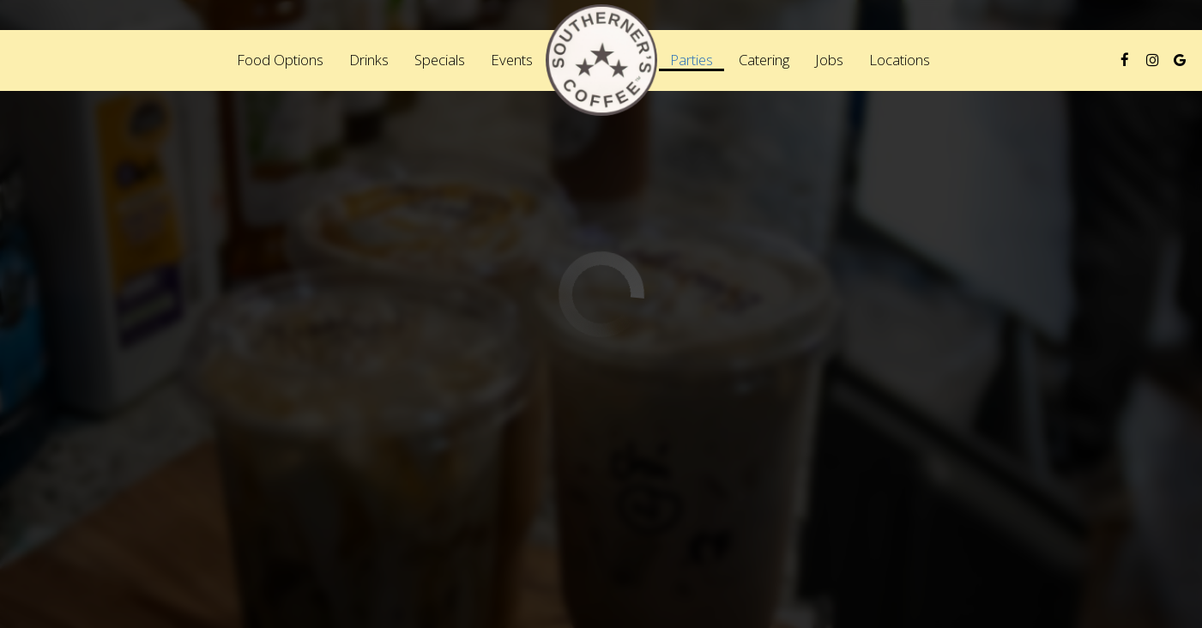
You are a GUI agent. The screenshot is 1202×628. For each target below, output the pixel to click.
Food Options (280, 60)
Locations (899, 60)
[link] (601, 60)
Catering (764, 60)
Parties (691, 60)
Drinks (369, 60)
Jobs (829, 60)
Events (512, 60)
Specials (439, 60)
